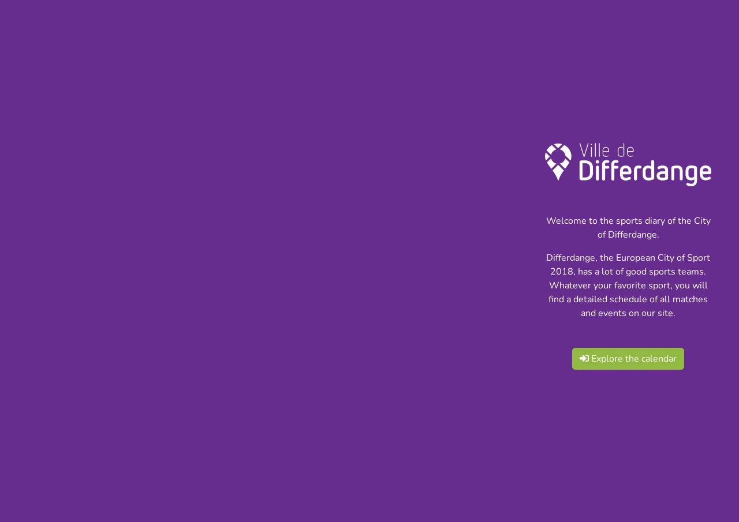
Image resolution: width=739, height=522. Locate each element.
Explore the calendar (628, 358)
